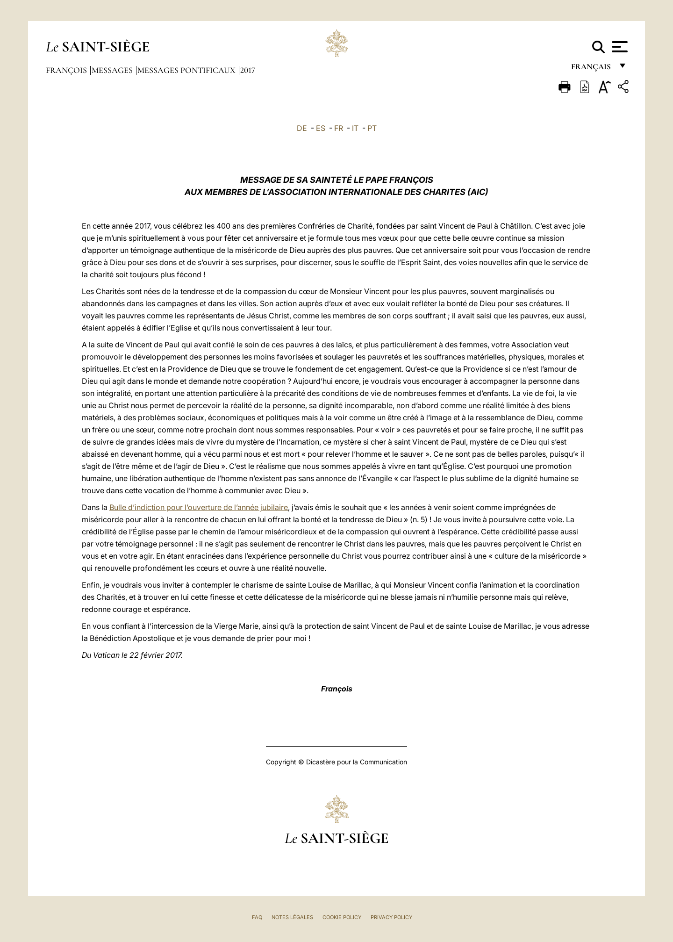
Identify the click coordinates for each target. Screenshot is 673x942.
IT (355, 128)
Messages (113, 70)
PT (372, 128)
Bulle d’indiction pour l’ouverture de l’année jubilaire (198, 507)
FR (338, 128)
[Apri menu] (618, 47)
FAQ (257, 917)
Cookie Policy (341, 917)
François (67, 70)
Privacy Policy (391, 917)
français (592, 69)
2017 (247, 70)
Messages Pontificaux (187, 70)
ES (320, 128)
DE (302, 128)
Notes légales (292, 917)
